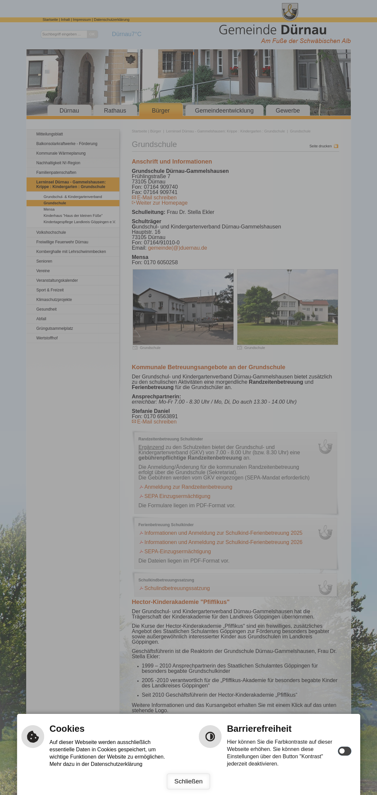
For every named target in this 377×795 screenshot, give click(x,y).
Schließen (188, 781)
